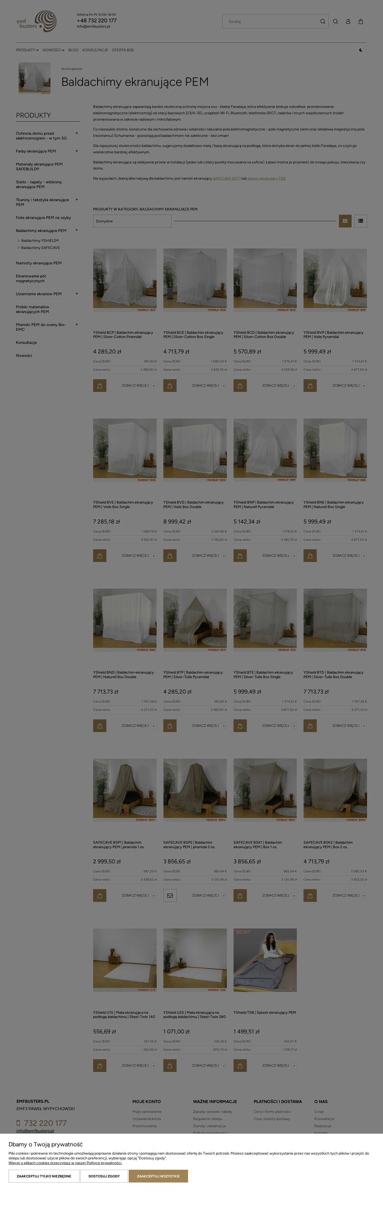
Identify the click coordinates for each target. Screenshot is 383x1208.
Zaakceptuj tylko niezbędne (44, 1176)
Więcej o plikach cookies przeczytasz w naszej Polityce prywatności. (65, 1163)
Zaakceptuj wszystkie (158, 1176)
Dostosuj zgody (104, 1176)
